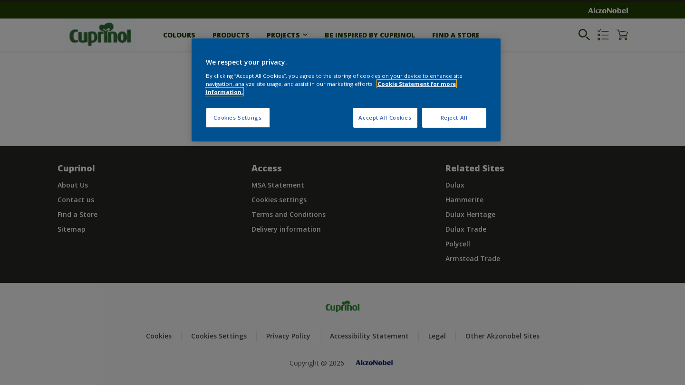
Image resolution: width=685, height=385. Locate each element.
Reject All (454, 117)
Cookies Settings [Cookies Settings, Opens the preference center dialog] (237, 117)
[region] (346, 89)
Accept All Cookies (384, 117)
